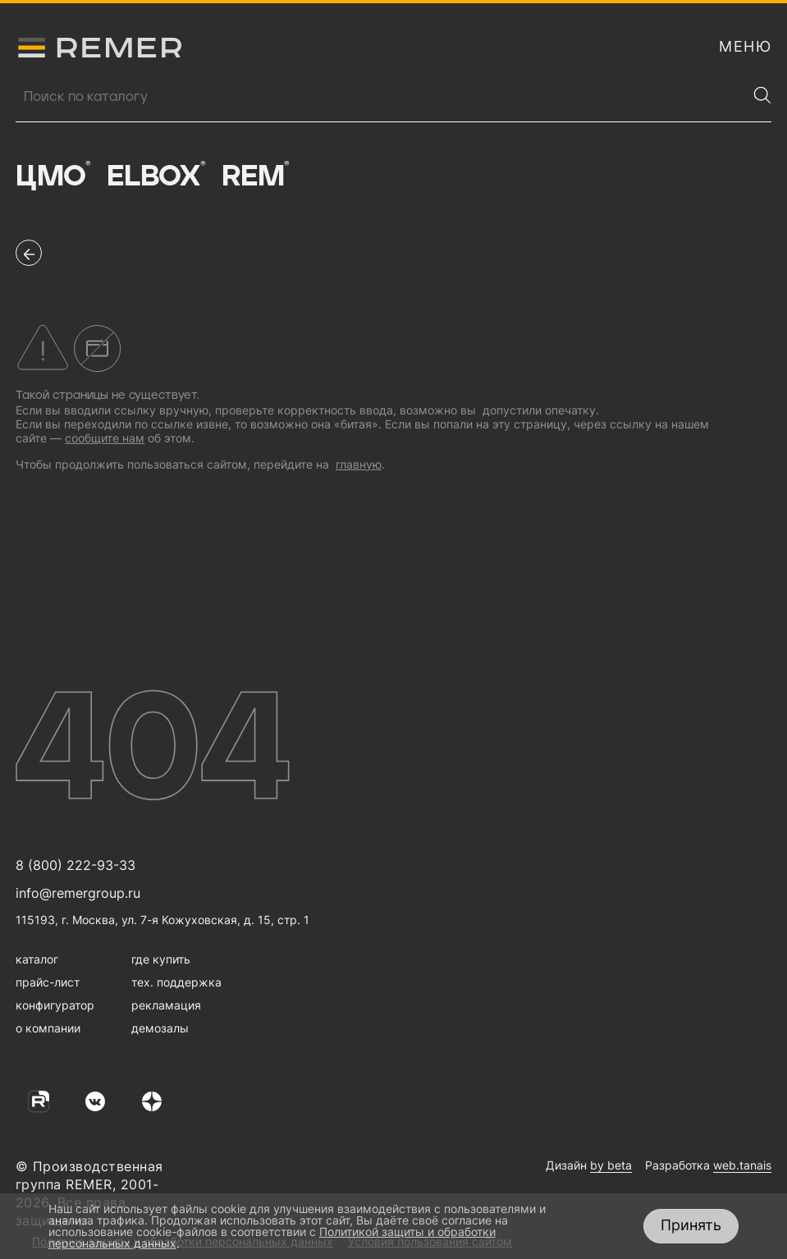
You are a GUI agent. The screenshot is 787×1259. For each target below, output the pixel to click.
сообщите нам (104, 438)
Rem (255, 176)
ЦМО (53, 176)
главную (359, 464)
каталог (37, 959)
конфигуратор (55, 1005)
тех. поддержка (176, 982)
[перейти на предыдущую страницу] (29, 253)
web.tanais (742, 1165)
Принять (691, 1225)
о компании (48, 1028)
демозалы (160, 1028)
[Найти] (762, 95)
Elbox (156, 176)
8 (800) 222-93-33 (75, 865)
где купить (160, 959)
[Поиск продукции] (381, 96)
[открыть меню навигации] (745, 47)
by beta (611, 1165)
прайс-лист (48, 982)
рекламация (166, 1005)
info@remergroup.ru (78, 893)
